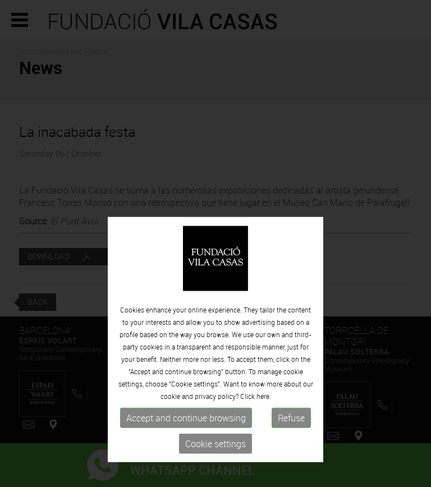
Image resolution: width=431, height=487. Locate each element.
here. (263, 426)
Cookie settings (215, 474)
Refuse (291, 448)
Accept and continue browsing (186, 448)
